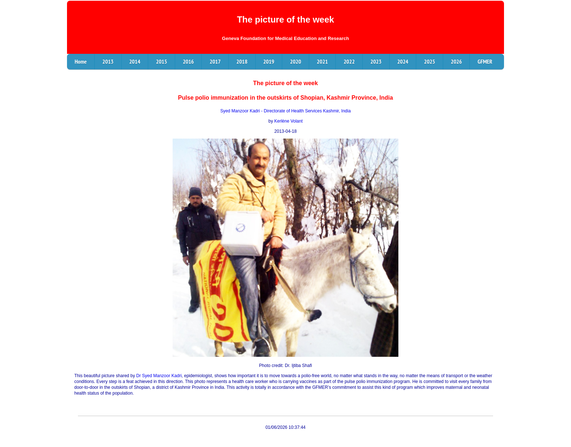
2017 (215, 61)
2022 (349, 61)
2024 (403, 61)
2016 (188, 61)
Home (81, 61)
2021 (322, 61)
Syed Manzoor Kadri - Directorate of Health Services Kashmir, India (285, 110)
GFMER (484, 61)
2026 (456, 61)
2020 (295, 61)
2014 (135, 61)
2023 (376, 61)
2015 (161, 61)
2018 (242, 61)
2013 (108, 61)
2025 (429, 61)
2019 (269, 61)
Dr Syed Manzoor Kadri (159, 375)
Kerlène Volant (288, 121)
